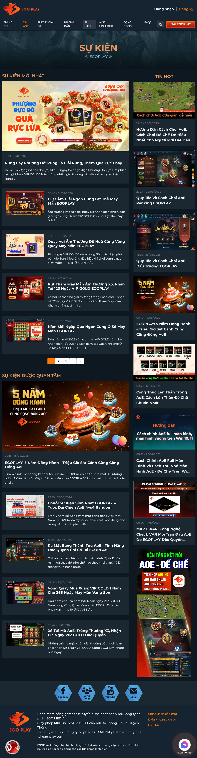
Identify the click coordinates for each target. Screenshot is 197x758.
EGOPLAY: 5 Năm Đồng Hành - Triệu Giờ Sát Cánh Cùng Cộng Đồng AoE (163, 329)
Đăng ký (186, 9)
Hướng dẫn (69, 24)
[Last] (80, 361)
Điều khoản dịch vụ (162, 719)
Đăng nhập (164, 9)
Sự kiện (88, 24)
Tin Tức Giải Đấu (46, 24)
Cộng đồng (127, 24)
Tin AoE (26, 24)
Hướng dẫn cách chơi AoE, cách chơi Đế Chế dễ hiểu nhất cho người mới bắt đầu (163, 134)
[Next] (73, 361)
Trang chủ (8, 24)
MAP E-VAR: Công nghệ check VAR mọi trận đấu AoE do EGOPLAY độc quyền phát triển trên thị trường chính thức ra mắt (163, 540)
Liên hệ (153, 725)
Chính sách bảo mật (162, 714)
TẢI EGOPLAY (181, 24)
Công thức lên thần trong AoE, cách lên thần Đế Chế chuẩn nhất (162, 397)
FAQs (147, 22)
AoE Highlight (106, 24)
